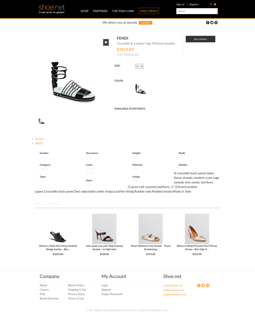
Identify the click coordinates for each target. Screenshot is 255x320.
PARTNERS (100, 11)
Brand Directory (49, 298)
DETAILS (39, 138)
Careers (44, 289)
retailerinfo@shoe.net (174, 294)
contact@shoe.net (172, 285)
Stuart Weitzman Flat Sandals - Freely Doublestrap (151, 247)
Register (193, 4)
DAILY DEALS (149, 11)
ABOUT (39, 143)
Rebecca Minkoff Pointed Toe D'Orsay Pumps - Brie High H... (197, 247)
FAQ (42, 294)
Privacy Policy (76, 294)
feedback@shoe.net (173, 289)
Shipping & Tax (77, 289)
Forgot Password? (112, 294)
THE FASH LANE (123, 11)
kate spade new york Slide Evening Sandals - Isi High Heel (104, 247)
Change (145, 22)
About (43, 285)
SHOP (84, 11)
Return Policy (76, 285)
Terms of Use (76, 298)
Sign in (180, 4)
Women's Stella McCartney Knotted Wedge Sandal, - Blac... (58, 247)
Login (104, 285)
